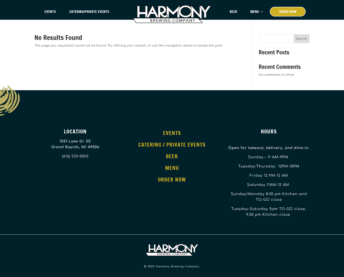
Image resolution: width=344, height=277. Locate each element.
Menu (254, 11)
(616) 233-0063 (75, 156)
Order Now (287, 11)
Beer (233, 11)
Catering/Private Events (89, 11)
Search (301, 38)
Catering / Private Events (172, 144)
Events (50, 11)
